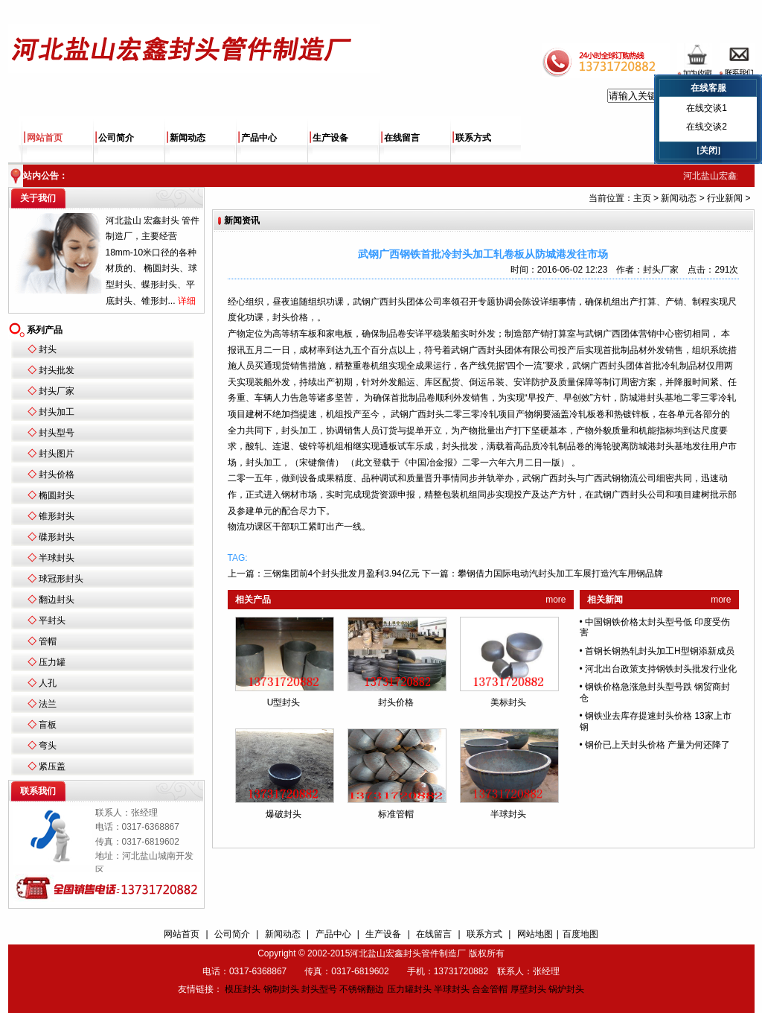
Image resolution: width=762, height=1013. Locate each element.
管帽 (48, 641)
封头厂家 (56, 391)
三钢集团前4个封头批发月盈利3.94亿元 (341, 573)
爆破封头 (283, 814)
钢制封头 (281, 989)
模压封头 (242, 989)
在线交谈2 (706, 126)
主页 (642, 198)
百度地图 (580, 934)
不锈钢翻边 (361, 989)
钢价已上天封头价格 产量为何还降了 (657, 745)
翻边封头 (56, 599)
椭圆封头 (56, 495)
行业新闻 (725, 198)
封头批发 (56, 370)
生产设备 (330, 138)
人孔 (48, 683)
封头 (48, 349)
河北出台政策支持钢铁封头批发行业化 (661, 669)
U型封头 (284, 702)
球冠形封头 (61, 579)
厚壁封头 (528, 989)
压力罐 (52, 662)
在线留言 (402, 138)
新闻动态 (187, 138)
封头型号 (56, 433)
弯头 (48, 745)
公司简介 (116, 138)
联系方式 (473, 138)
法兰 (48, 704)
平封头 (52, 620)
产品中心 (259, 138)
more (555, 599)
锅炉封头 (566, 989)
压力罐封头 (409, 989)
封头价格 (56, 474)
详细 (187, 301)
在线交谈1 (706, 108)
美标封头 (508, 702)
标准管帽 (396, 814)
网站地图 (535, 934)
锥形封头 (56, 516)
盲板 (48, 725)
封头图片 (56, 453)
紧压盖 (52, 766)
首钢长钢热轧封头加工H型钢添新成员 (659, 651)
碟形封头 (56, 537)
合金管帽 (490, 989)
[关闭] (708, 150)
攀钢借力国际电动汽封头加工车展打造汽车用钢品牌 (560, 573)
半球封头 (56, 558)
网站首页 (45, 138)
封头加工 (56, 412)
